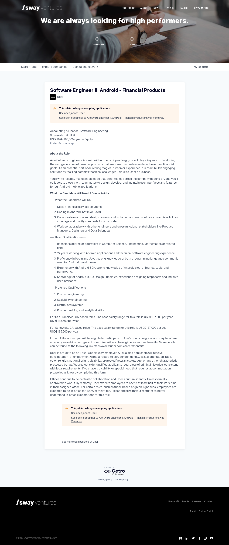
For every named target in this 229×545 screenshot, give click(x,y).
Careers (196, 501)
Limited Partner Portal (201, 511)
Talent (184, 8)
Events (170, 8)
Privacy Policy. (49, 538)
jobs (28, 66)
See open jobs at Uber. (72, 113)
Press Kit (173, 501)
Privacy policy (105, 479)
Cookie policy (121, 479)
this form (100, 372)
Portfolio (128, 8)
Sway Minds (201, 8)
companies (54, 66)
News (156, 8)
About (144, 8)
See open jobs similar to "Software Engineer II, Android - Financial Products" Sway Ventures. (111, 118)
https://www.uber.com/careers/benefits (119, 346)
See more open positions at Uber (80, 442)
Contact (208, 501)
